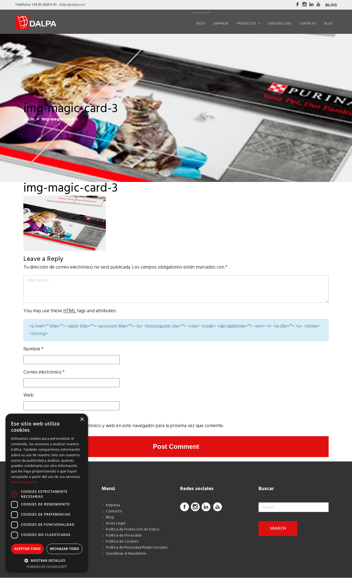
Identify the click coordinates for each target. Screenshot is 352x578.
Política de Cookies (122, 541)
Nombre (33, 349)
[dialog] (47, 493)
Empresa (113, 505)
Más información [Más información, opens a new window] (24, 482)
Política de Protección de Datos (132, 529)
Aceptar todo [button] (27, 548)
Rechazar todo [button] (64, 548)
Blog (331, 5)
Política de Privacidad (123, 535)
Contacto (114, 511)
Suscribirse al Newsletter (126, 554)
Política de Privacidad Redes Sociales (136, 547)
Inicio (28, 119)
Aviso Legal (115, 523)
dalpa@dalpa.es (72, 5)
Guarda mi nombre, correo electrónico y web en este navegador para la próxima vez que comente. (123, 426)
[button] (46, 560)
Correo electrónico (44, 372)
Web (28, 395)
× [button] (82, 419)
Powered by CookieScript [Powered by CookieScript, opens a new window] (47, 567)
